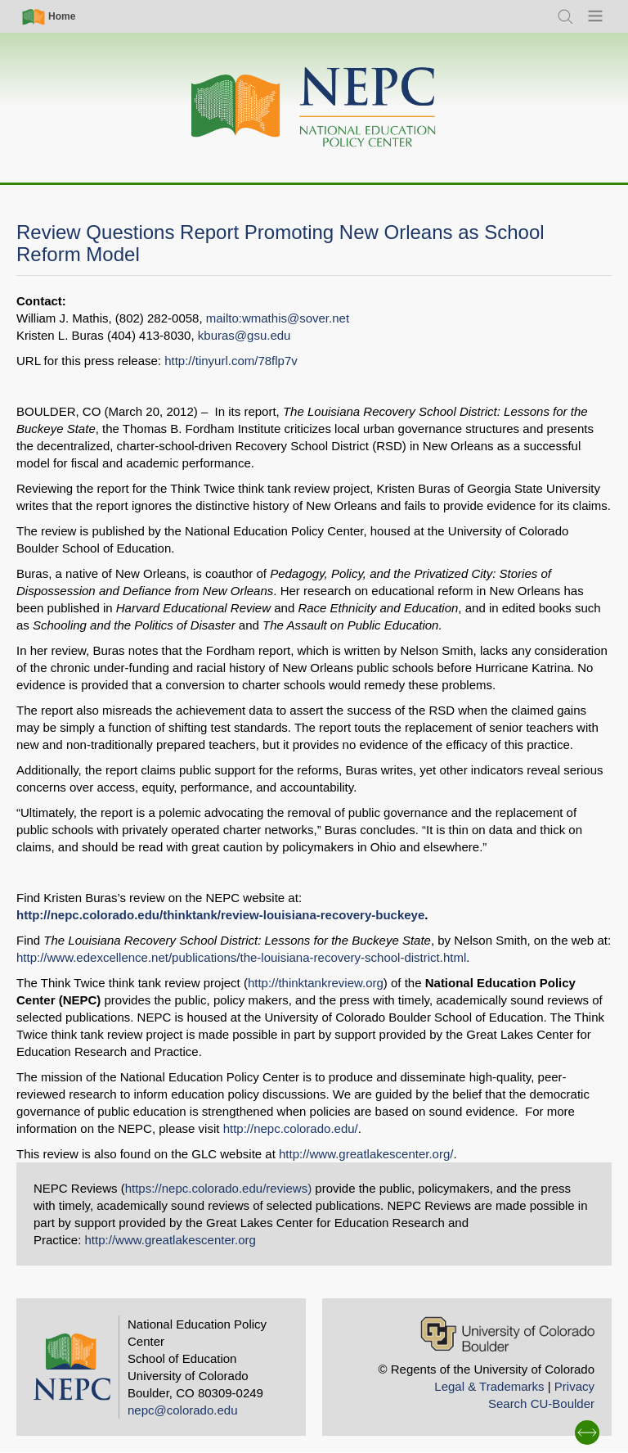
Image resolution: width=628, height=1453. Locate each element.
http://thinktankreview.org (316, 983)
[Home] (314, 107)
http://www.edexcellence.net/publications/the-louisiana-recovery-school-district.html (241, 957)
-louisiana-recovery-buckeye (342, 915)
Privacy (574, 1386)
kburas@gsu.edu (244, 335)
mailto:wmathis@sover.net (277, 318)
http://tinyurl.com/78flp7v (231, 361)
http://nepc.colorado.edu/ (290, 1128)
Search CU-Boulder (541, 1403)
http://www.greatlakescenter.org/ (366, 1154)
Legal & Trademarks (489, 1386)
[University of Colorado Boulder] (507, 1333)
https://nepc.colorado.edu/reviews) (218, 1188)
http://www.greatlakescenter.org (170, 1240)
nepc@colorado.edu (183, 1410)
